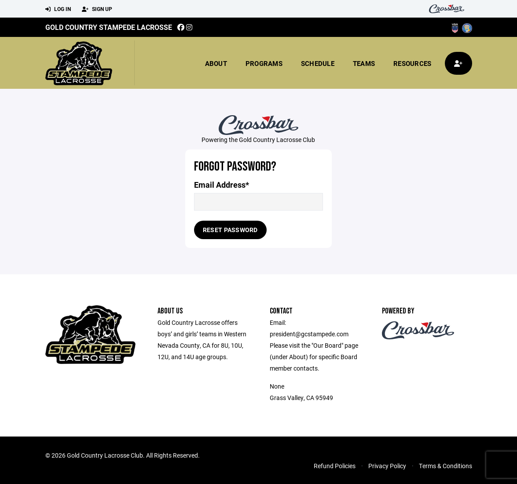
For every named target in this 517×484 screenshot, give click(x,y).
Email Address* (221, 185)
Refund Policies (335, 466)
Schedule (317, 63)
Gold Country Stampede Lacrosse (108, 27)
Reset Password (230, 230)
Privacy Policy (387, 466)
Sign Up (97, 9)
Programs (264, 63)
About (216, 63)
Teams (364, 63)
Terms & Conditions (445, 466)
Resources (412, 63)
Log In (58, 9)
